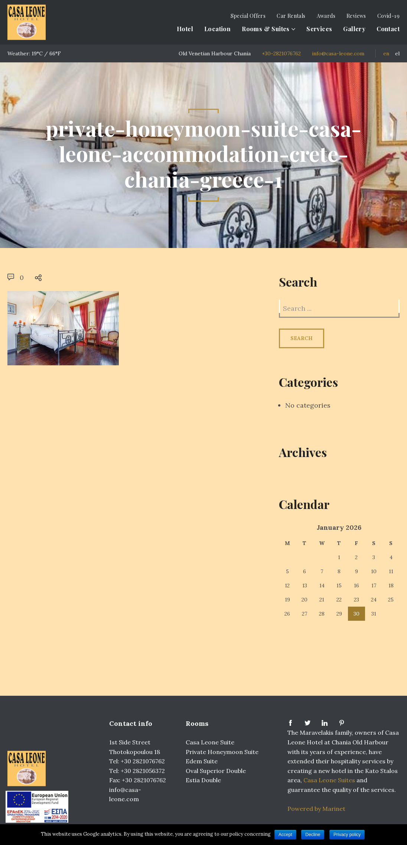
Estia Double (203, 780)
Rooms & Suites (266, 29)
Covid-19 (388, 15)
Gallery (354, 29)
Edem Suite (202, 761)
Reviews (356, 15)
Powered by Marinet (316, 808)
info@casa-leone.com (338, 53)
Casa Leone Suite (210, 742)
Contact (388, 29)
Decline (312, 834)
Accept (285, 834)
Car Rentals (291, 15)
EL (397, 53)
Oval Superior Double (216, 770)
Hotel (185, 29)
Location (217, 29)
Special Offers (248, 15)
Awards (326, 15)
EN (386, 53)
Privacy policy (347, 834)
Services (319, 29)
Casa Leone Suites (329, 780)
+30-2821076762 (281, 53)
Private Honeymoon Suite (222, 752)
